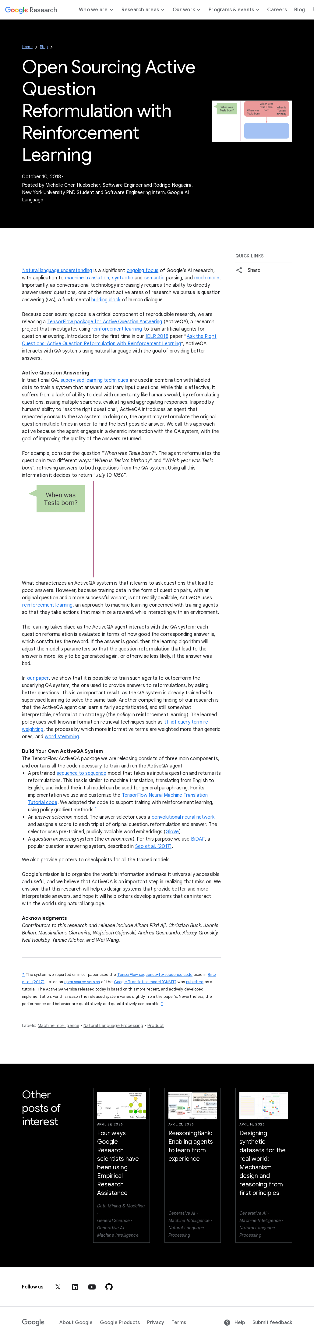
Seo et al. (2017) (153, 846)
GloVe (172, 832)
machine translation (87, 278)
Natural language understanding (57, 271)
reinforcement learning (117, 329)
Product (155, 1025)
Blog (44, 46)
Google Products (120, 1323)
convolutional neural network (183, 817)
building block (105, 300)
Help (234, 1322)
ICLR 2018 (157, 336)
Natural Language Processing (113, 1025)
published (194, 981)
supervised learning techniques (94, 380)
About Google (76, 1323)
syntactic (122, 278)
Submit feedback (272, 1323)
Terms (178, 1323)
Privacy (155, 1323)
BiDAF (198, 839)
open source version (82, 981)
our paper (38, 678)
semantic (154, 278)
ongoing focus (142, 271)
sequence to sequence (81, 773)
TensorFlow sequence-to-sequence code (154, 974)
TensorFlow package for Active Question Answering (104, 322)
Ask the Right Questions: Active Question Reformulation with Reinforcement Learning (119, 340)
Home (27, 46)
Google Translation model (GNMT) (145, 981)
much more (206, 278)
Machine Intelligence (58, 1025)
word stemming (62, 737)
